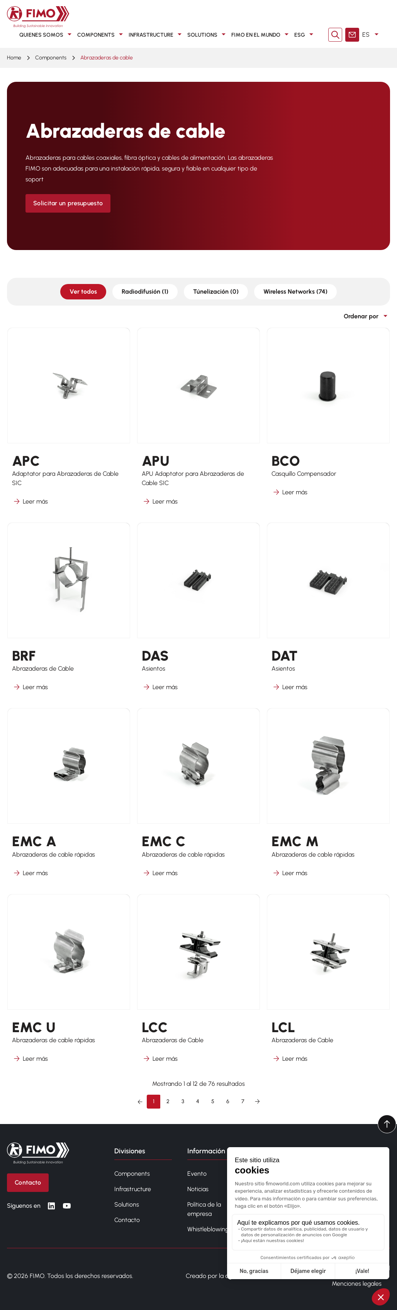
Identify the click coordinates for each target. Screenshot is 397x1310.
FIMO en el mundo (261, 34)
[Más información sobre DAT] (328, 611)
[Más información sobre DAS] (198, 611)
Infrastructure (132, 1189)
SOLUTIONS (207, 34)
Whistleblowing (208, 1229)
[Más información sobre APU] (198, 421)
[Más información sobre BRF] (69, 611)
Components (132, 1173)
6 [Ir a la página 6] (227, 1101)
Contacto (127, 1220)
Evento (197, 1173)
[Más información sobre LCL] (328, 983)
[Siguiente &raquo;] (257, 1102)
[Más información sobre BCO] (328, 421)
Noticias (198, 1189)
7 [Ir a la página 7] (242, 1101)
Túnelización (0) (216, 291)
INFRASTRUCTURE (156, 34)
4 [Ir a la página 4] (197, 1101)
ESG (305, 34)
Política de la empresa (204, 1209)
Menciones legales (357, 1283)
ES (371, 34)
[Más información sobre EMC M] (328, 797)
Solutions (126, 1204)
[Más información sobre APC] (69, 421)
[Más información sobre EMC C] (198, 797)
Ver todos (83, 291)
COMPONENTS (101, 34)
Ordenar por (367, 316)
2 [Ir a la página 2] (168, 1101)
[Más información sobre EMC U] (69, 983)
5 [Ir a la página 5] (212, 1101)
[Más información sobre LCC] (198, 983)
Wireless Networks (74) (295, 291)
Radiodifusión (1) (145, 291)
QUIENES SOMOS (46, 34)
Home (14, 57)
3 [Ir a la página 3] (183, 1101)
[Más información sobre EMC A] (69, 797)
